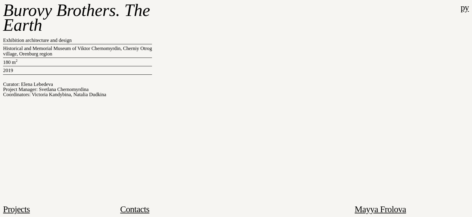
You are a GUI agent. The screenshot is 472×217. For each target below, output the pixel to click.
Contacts (134, 209)
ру (465, 7)
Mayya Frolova (380, 209)
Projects (16, 209)
